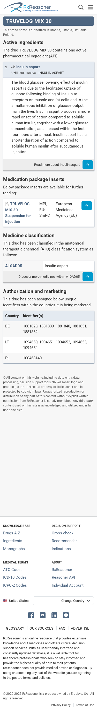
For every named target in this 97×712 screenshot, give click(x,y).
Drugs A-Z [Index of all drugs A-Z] (11, 533)
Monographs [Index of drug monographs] (14, 548)
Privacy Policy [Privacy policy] (61, 705)
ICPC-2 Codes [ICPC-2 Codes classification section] (15, 585)
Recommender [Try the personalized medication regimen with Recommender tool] (64, 541)
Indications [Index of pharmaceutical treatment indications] (61, 548)
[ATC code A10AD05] (13, 266)
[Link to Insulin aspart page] (28, 67)
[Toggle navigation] (90, 7)
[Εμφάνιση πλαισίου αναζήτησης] (81, 7)
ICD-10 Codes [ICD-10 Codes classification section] (15, 577)
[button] (32, 614)
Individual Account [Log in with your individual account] (68, 585)
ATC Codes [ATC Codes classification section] (13, 569)
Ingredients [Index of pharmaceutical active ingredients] (12, 541)
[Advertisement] (48, 464)
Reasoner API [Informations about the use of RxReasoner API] (63, 577)
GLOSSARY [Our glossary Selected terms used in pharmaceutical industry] (15, 628)
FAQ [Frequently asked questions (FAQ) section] (62, 628)
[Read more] (88, 164)
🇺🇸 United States (16, 601)
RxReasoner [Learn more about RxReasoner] (62, 569)
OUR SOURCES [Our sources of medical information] (41, 628)
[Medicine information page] (86, 205)
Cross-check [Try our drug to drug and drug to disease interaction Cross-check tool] (62, 533)
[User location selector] (63, 600)
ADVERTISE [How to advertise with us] (80, 628)
